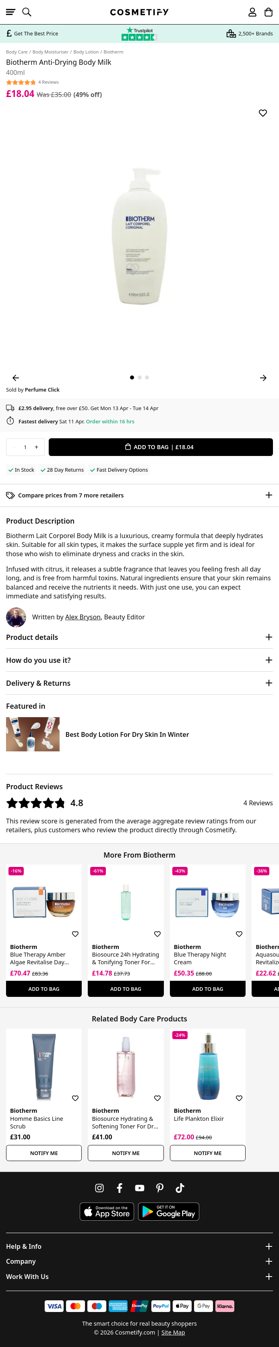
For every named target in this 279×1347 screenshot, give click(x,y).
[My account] (249, 12)
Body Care (17, 52)
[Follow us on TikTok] (180, 1188)
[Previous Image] (16, 377)
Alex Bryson (83, 617)
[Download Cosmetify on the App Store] (107, 1212)
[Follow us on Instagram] (99, 1188)
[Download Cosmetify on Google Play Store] (168, 1212)
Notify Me (44, 1153)
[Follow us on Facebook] (120, 1188)
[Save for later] (263, 113)
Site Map (173, 1332)
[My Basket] (265, 12)
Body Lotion (86, 52)
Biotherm (113, 52)
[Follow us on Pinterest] (160, 1188)
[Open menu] (14, 12)
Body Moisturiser (50, 52)
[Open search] (30, 12)
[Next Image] (263, 377)
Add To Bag (44, 988)
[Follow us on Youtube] (140, 1188)
